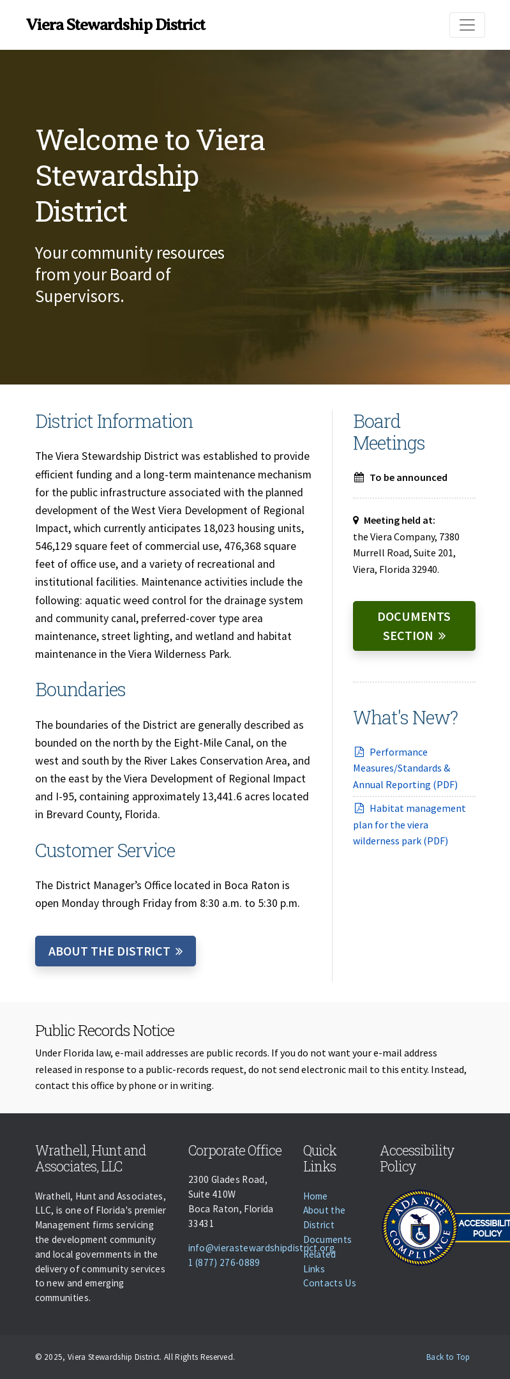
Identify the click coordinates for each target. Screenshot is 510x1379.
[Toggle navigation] (467, 25)
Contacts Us (330, 1283)
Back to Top (448, 1357)
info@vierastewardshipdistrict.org (261, 1248)
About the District (109, 951)
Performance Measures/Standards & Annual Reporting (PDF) (405, 768)
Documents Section (414, 625)
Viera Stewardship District (116, 24)
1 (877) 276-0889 (224, 1262)
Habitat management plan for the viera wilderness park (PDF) (410, 824)
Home (315, 1196)
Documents (327, 1239)
